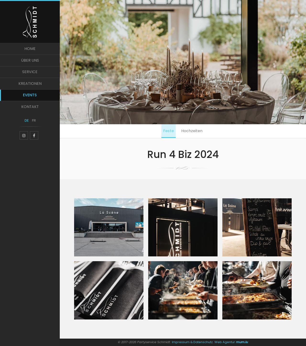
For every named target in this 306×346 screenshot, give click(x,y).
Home (30, 50)
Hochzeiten (192, 131)
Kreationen (30, 85)
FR (33, 123)
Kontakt (30, 109)
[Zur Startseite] (30, 22)
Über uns (30, 62)
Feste (168, 131)
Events (30, 97)
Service (30, 73)
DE (26, 123)
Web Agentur (225, 342)
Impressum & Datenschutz (192, 342)
